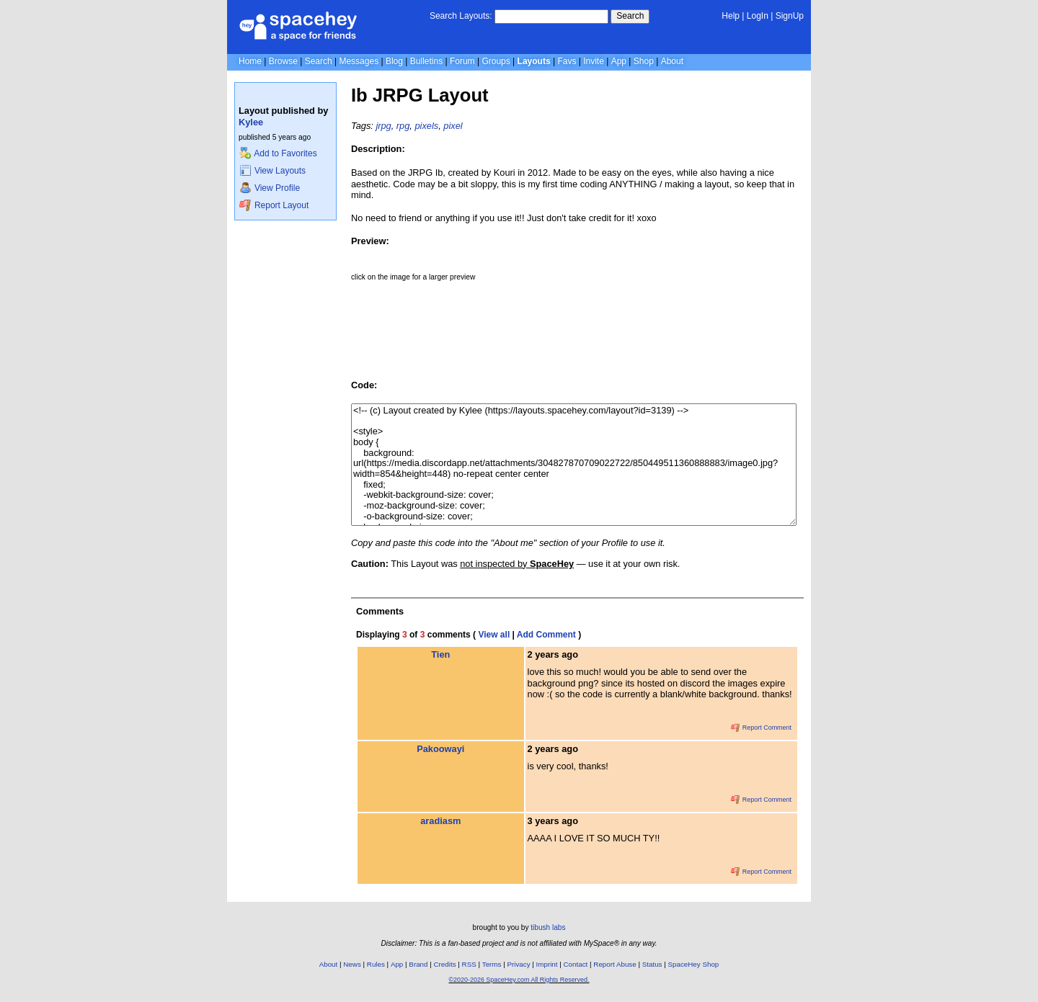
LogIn (757, 16)
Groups (496, 61)
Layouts (534, 61)
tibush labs (548, 927)
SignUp (790, 16)
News (352, 964)
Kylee (251, 122)
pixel (452, 125)
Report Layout (274, 205)
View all (494, 635)
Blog (394, 61)
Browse (283, 61)
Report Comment (761, 727)
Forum (462, 61)
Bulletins (426, 61)
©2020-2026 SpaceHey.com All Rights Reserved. (518, 979)
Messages (358, 61)
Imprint (547, 964)
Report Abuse (614, 964)
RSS (469, 964)
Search (630, 16)
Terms (492, 964)
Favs (566, 61)
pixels (426, 125)
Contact (576, 964)
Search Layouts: (461, 16)
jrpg (383, 125)
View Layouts (272, 171)
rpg (403, 125)
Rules (376, 964)
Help (731, 16)
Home (250, 61)
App (618, 61)
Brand (418, 964)
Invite (593, 61)
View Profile (269, 188)
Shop (644, 61)
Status (652, 964)
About (672, 61)
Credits (445, 964)
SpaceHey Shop (693, 964)
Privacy (518, 964)
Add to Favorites (277, 153)
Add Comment (546, 635)
